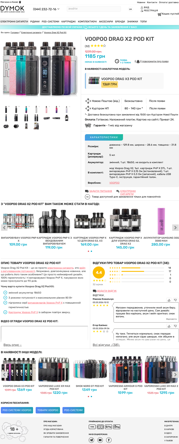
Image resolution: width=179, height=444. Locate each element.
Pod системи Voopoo (17, 410)
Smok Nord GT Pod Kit (90, 371)
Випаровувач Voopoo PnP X (19, 224)
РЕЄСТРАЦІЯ (149, 10)
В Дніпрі (168, 426)
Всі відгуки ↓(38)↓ (106, 345)
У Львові (168, 440)
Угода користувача (53, 429)
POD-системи (73, 410)
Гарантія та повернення (56, 437)
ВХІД (145, 7)
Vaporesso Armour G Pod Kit (125, 372)
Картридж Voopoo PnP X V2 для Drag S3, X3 (90, 224)
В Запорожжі (171, 437)
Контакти (152, 2)
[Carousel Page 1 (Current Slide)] (88, 251)
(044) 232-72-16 (44, 9)
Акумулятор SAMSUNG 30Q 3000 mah (161, 224)
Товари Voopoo (47, 410)
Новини (141, 2)
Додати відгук (107, 291)
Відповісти (171, 319)
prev (4, 227)
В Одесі (168, 433)
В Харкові (169, 429)
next (175, 227)
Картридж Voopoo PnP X (23, 312)
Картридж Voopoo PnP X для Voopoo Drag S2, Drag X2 (125, 225)
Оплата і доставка (168, 2)
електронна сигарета (60, 267)
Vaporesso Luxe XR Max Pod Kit (54, 372)
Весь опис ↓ (12, 345)
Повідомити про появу (152, 62)
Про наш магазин (52, 426)
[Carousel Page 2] (91, 251)
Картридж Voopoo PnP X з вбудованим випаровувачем (54, 225)
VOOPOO (114, 182)
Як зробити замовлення (56, 433)
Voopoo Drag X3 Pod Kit (19, 371)
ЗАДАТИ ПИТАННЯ (100, 191)
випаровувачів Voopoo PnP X (45, 302)
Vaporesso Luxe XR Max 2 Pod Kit (161, 372)
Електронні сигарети (128, 191)
